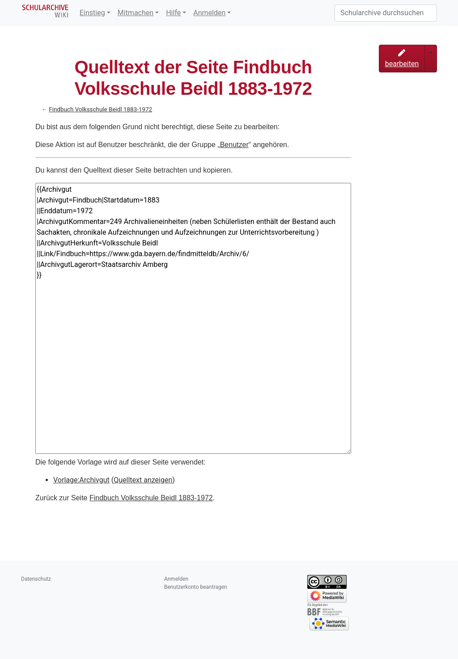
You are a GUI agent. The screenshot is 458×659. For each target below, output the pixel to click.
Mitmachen (135, 12)
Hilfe (173, 12)
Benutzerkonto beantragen (195, 587)
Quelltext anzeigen (143, 480)
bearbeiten (402, 58)
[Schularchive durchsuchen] (386, 12)
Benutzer (234, 144)
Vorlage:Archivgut (81, 480)
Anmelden (209, 12)
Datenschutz (36, 579)
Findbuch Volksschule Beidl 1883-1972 (100, 109)
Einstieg (92, 12)
